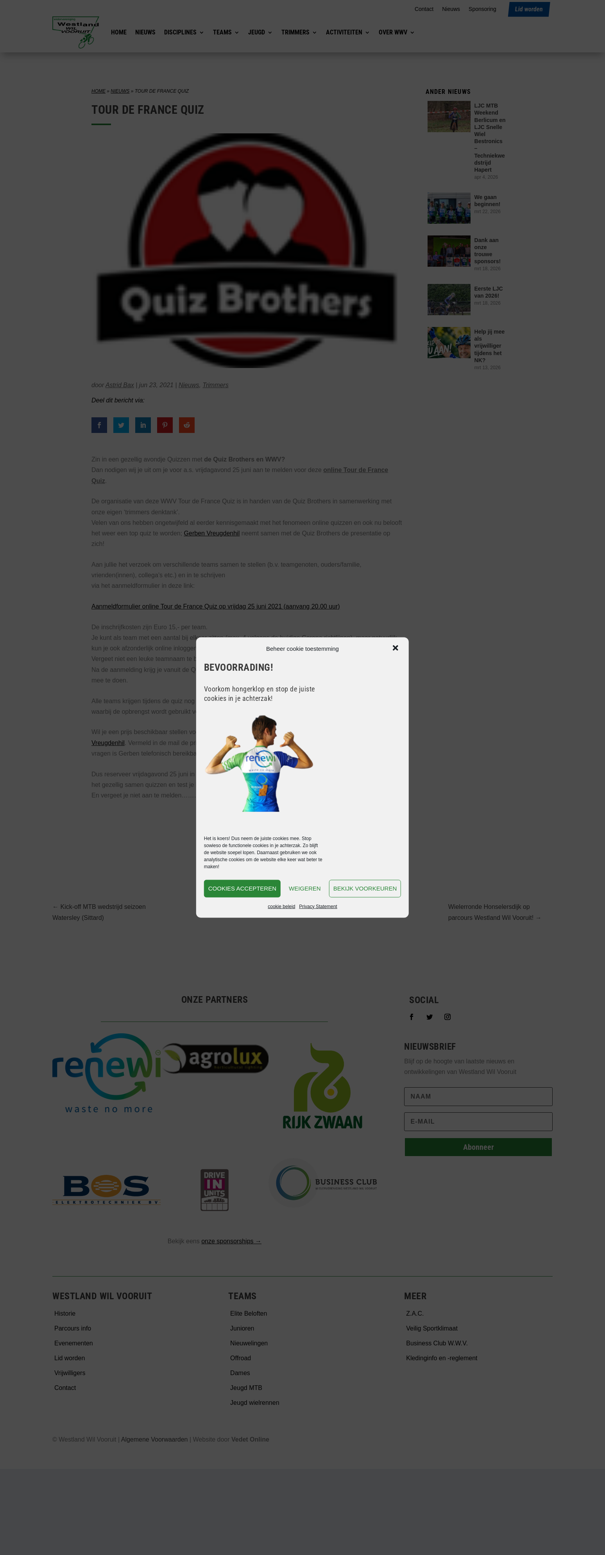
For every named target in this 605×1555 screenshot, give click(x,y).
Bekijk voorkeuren (365, 888)
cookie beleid (281, 906)
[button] (396, 648)
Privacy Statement (318, 906)
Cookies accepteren (242, 888)
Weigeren (305, 888)
